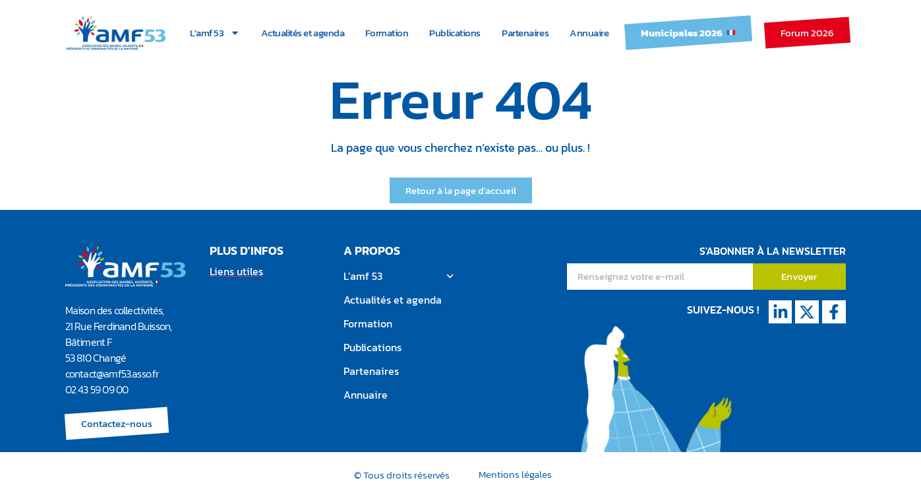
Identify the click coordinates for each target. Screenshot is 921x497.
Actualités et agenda (302, 32)
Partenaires (525, 32)
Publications (455, 32)
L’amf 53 (215, 33)
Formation (386, 32)
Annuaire (589, 32)
